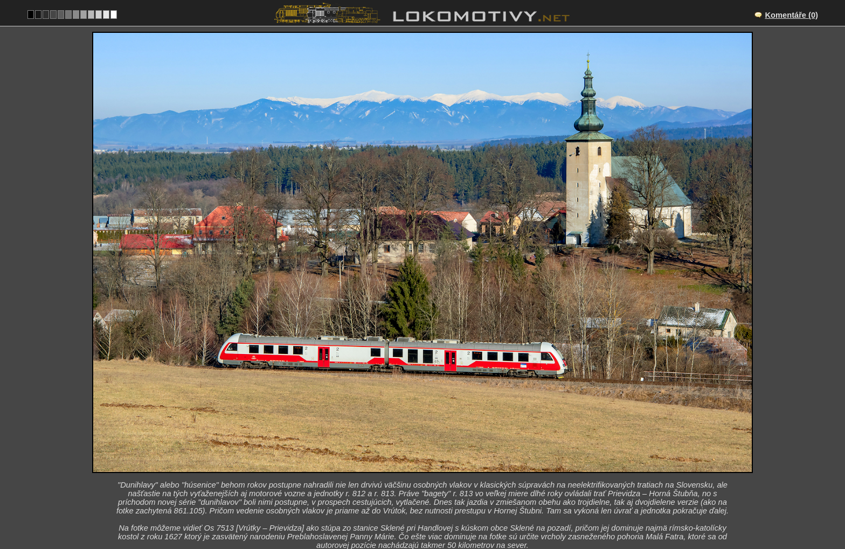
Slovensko (416, 509)
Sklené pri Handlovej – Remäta (434, 453)
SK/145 (432, 465)
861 (455, 509)
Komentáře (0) (791, 15)
